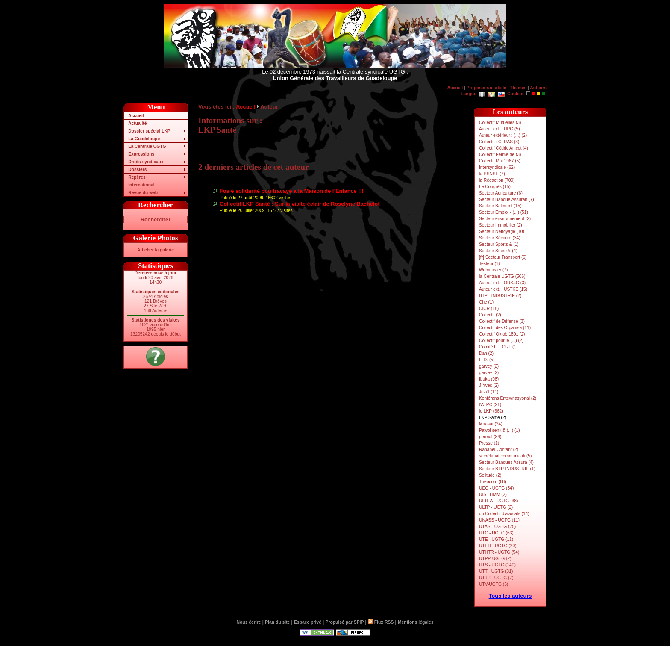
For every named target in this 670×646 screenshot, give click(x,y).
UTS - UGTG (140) (497, 565)
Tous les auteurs (510, 596)
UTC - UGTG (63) (496, 533)
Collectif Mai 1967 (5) (499, 161)
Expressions (141, 154)
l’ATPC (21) (490, 404)
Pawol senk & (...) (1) (499, 430)
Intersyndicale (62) (497, 167)
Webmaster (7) (493, 270)
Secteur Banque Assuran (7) (506, 199)
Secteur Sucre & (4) (498, 250)
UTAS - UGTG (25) (497, 526)
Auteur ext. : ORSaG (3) (502, 282)
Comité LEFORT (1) (498, 347)
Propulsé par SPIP (345, 622)
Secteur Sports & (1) (499, 244)
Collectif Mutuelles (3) (500, 122)
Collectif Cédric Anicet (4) (503, 148)
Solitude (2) (490, 475)
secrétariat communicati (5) (505, 456)
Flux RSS (381, 622)
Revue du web (143, 192)
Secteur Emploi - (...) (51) (503, 212)
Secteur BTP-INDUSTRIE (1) (507, 468)
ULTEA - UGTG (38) (498, 501)
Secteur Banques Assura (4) (506, 462)
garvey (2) (489, 366)
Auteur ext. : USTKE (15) (503, 289)
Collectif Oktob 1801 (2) (502, 334)
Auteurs (538, 88)
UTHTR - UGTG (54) (499, 552)
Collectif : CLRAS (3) (499, 141)
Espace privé (307, 622)
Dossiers (137, 169)
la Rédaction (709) (497, 180)
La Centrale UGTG (147, 146)
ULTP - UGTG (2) (496, 507)
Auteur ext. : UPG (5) (499, 129)
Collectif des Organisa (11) (505, 327)
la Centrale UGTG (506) (502, 276)
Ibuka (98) (489, 379)
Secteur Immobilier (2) (500, 225)
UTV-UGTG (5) (493, 584)
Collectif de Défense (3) (502, 321)
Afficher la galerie (155, 250)
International (141, 185)
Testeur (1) (489, 263)
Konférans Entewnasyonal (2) (507, 398)
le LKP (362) (491, 411)
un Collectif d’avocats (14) (504, 513)
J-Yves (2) (489, 385)
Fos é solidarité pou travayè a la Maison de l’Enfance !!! (292, 191)
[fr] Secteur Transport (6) (502, 257)
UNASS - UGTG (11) (499, 520)
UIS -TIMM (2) (493, 494)
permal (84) (490, 436)
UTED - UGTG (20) (498, 545)
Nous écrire (249, 622)
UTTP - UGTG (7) (496, 577)
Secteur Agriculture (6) (501, 193)
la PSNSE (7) (492, 173)
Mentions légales (415, 622)
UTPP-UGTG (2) (495, 558)
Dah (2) (486, 353)
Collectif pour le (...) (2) (501, 340)
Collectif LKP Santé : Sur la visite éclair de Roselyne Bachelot (300, 204)
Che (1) (486, 302)
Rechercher (155, 219)
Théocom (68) (492, 481)
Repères (136, 177)
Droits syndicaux (145, 161)
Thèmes (518, 88)
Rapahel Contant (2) (498, 449)
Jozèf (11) (489, 391)
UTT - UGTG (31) (496, 571)
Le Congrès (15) (495, 186)
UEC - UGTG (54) (496, 488)
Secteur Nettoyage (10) (501, 231)
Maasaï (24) (490, 424)
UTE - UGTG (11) (496, 539)
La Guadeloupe (144, 138)
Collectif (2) (490, 315)
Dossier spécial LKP (149, 131)
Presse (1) (489, 443)
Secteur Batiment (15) (500, 206)
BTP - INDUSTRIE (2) (500, 295)
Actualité (137, 123)
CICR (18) (489, 308)
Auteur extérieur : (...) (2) (503, 135)
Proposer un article (486, 88)
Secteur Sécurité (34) (499, 238)
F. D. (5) (486, 359)
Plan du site (277, 622)
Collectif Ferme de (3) (500, 154)
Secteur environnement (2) (505, 218)
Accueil (455, 88)
